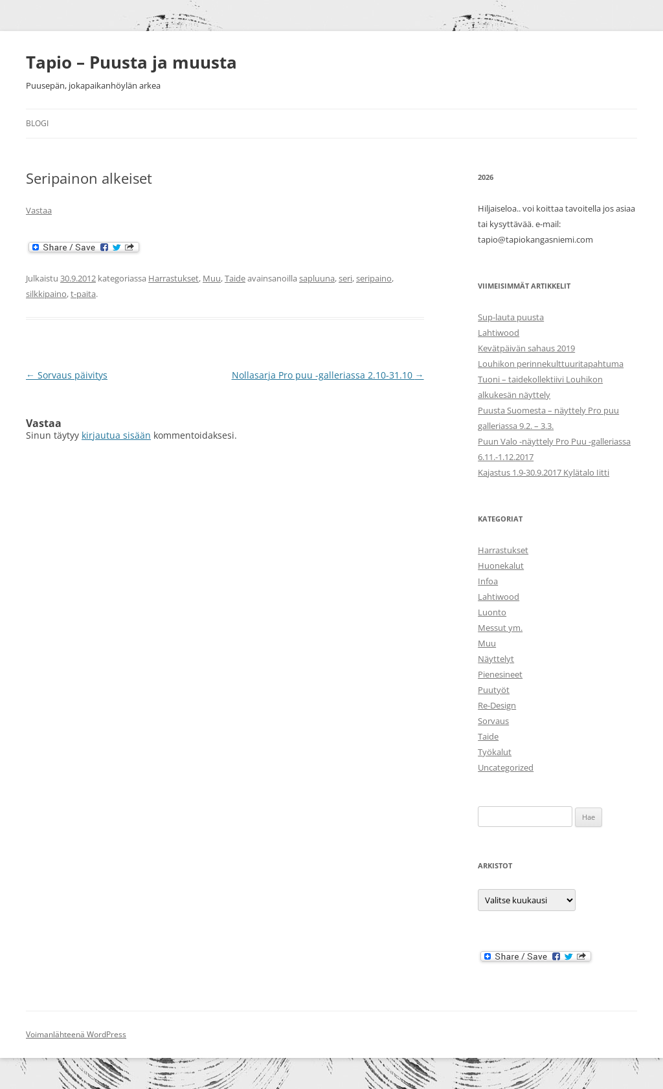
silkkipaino (46, 294)
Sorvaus (493, 721)
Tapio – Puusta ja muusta (131, 62)
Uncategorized (506, 767)
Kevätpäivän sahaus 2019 (526, 348)
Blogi (37, 123)
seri (345, 278)
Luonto (492, 612)
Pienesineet (500, 674)
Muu (212, 278)
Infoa (488, 581)
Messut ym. (500, 627)
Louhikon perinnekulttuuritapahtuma (551, 363)
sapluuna (317, 278)
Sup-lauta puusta (511, 317)
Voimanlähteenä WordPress (76, 1034)
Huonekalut (501, 565)
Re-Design (497, 705)
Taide (235, 278)
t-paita (83, 294)
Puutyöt (494, 690)
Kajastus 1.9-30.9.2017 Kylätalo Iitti (543, 472)
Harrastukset (173, 278)
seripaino (374, 278)
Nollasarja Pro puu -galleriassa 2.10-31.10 (328, 375)
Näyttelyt (496, 659)
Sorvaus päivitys (66, 375)
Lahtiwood (498, 332)
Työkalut (494, 752)
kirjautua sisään (116, 435)
